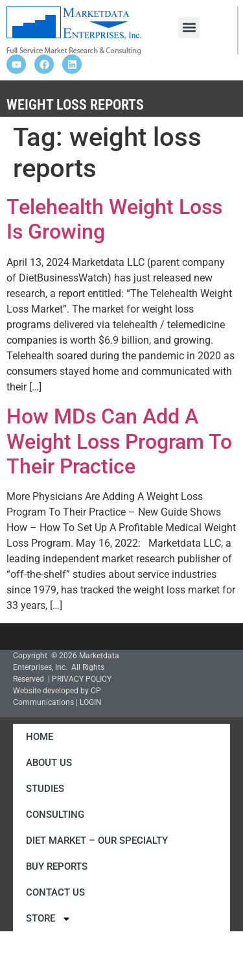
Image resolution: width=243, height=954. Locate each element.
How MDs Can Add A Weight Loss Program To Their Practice (119, 441)
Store (48, 918)
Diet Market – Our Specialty (97, 840)
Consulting (55, 814)
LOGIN (91, 702)
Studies (45, 788)
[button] (189, 27)
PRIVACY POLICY (81, 679)
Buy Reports (56, 866)
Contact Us (55, 892)
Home (39, 737)
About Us (49, 763)
